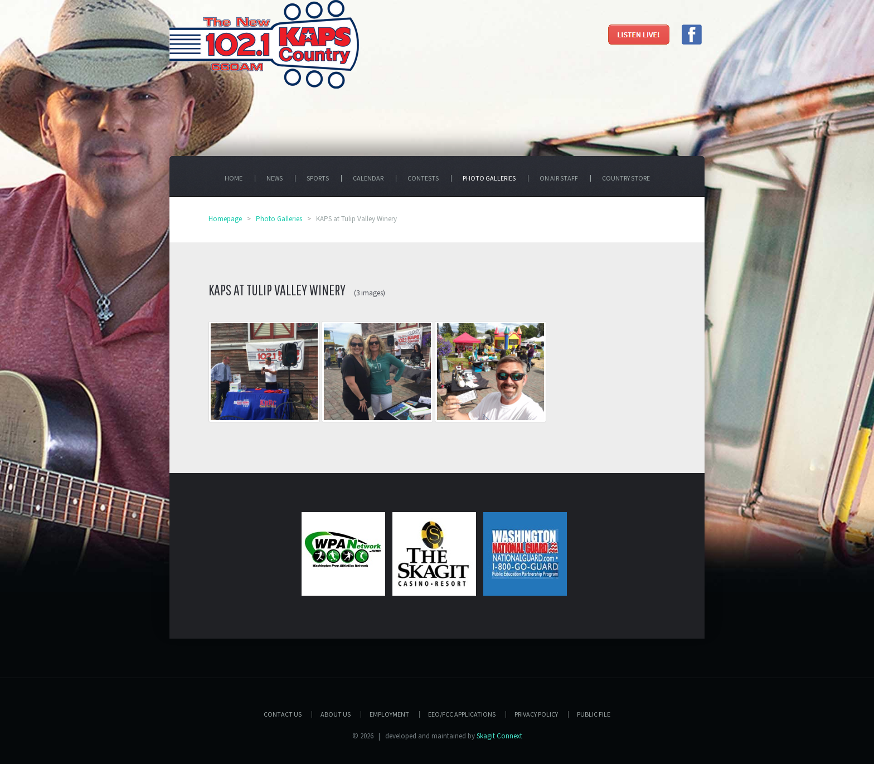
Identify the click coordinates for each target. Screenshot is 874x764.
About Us (336, 714)
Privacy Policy (536, 714)
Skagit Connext (499, 736)
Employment (389, 714)
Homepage (225, 218)
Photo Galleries (279, 218)
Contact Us (283, 714)
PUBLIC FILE (593, 714)
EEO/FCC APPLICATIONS (462, 714)
